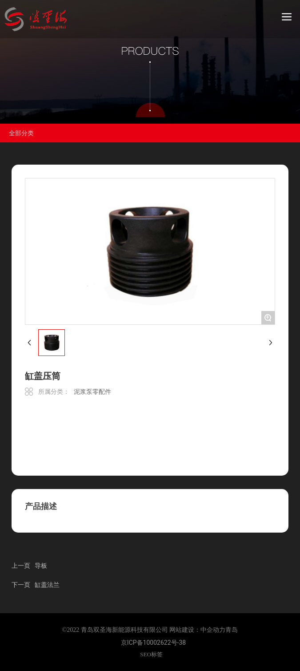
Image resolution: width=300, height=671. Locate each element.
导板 (41, 565)
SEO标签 (151, 654)
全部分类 (21, 133)
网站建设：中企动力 (197, 630)
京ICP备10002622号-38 (153, 642)
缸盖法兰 (47, 584)
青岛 (231, 630)
